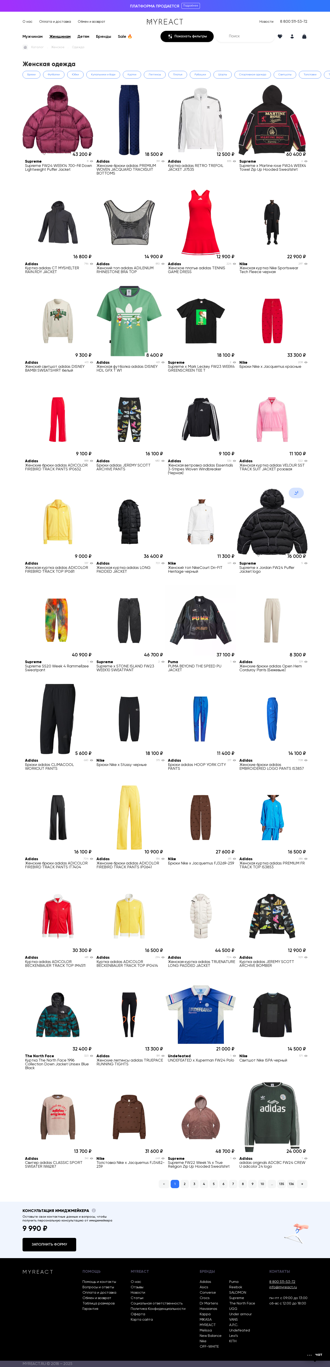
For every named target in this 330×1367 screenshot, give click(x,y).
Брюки (31, 74)
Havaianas (208, 1309)
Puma (233, 1282)
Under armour (240, 1314)
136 (291, 1184)
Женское (57, 47)
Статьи (137, 1298)
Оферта (138, 1314)
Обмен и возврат (91, 21)
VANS (233, 1320)
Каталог (37, 47)
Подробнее (190, 5)
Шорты (222, 74)
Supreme (236, 1298)
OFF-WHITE (209, 1347)
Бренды (103, 37)
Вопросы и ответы (98, 1287)
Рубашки (200, 74)
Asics (204, 1287)
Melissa (206, 1330)
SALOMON (237, 1293)
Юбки (75, 74)
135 (281, 1184)
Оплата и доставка (55, 21)
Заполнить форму (49, 1244)
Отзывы (137, 1287)
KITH (232, 1341)
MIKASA (206, 1320)
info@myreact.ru (283, 1287)
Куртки (132, 74)
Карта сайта (142, 1320)
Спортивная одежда (252, 74)
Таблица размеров (98, 1303)
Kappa (205, 1314)
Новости (266, 21)
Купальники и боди (103, 74)
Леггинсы (155, 74)
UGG (233, 1309)
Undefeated (239, 1330)
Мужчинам (33, 37)
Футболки (54, 74)
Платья (177, 74)
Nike (203, 1341)
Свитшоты (284, 74)
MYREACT (208, 1325)
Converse (208, 1293)
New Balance (211, 1336)
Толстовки (310, 74)
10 (262, 1184)
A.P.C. (233, 1325)
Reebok (235, 1287)
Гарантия (90, 1309)
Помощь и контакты (99, 1282)
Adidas (205, 1282)
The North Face (242, 1303)
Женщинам (60, 37)
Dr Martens (209, 1303)
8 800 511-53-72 (293, 22)
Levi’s (233, 1336)
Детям (83, 37)
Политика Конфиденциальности (158, 1309)
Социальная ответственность (157, 1303)
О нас (27, 21)
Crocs (205, 1298)
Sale (125, 37)
